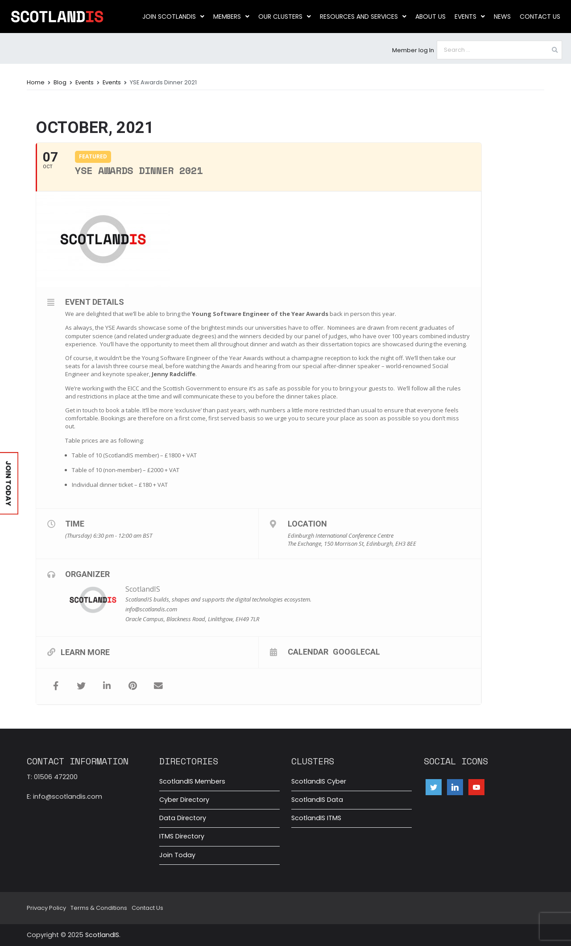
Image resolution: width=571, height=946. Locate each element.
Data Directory (182, 817)
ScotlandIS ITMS (316, 817)
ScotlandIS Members (192, 781)
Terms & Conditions (98, 908)
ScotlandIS (142, 589)
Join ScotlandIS (173, 16)
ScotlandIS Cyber (318, 781)
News (502, 16)
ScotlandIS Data (317, 799)
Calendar (308, 651)
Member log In (413, 50)
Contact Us (540, 16)
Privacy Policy (46, 908)
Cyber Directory (184, 799)
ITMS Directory (181, 836)
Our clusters (284, 16)
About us (430, 16)
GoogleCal (356, 651)
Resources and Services (363, 16)
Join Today (177, 855)
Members (231, 16)
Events (470, 16)
